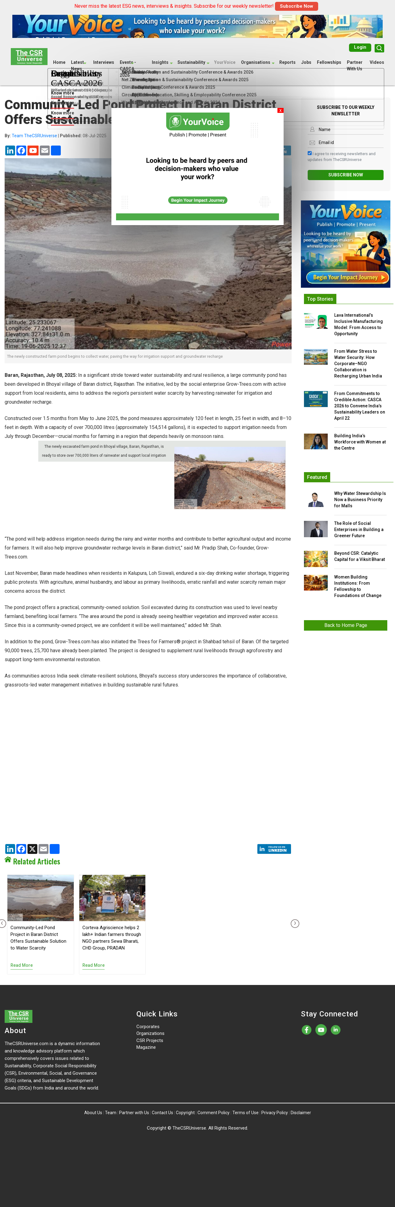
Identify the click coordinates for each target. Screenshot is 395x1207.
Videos (377, 62)
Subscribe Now (296, 6)
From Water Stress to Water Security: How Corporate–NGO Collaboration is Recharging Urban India (358, 363)
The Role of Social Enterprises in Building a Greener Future (359, 529)
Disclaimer (301, 1112)
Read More (21, 965)
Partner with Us (134, 1112)
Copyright (185, 1112)
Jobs (306, 62)
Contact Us (162, 1112)
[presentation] (293, 923)
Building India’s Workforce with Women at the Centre (360, 442)
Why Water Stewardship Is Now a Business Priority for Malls (360, 499)
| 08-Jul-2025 (55, 135)
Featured (317, 477)
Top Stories (320, 299)
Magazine (146, 1047)
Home (59, 62)
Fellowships (329, 62)
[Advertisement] (148, 552)
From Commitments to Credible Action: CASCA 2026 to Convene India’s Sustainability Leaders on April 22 (359, 406)
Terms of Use (245, 1112)
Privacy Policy (274, 1112)
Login (360, 47)
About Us (93, 1112)
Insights (160, 62)
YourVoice (224, 62)
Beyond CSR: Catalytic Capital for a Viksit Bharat (359, 556)
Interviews (103, 62)
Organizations (150, 1033)
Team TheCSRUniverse (34, 135)
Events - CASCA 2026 (128, 69)
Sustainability (191, 62)
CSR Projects (149, 1040)
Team (110, 1112)
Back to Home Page (345, 625)
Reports (287, 62)
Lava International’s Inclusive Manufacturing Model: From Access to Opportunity (358, 324)
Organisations (255, 62)
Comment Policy (214, 1112)
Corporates (148, 1026)
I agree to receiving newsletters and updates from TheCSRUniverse (342, 156)
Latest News (77, 65)
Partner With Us (355, 65)
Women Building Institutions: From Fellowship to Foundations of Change (357, 586)
